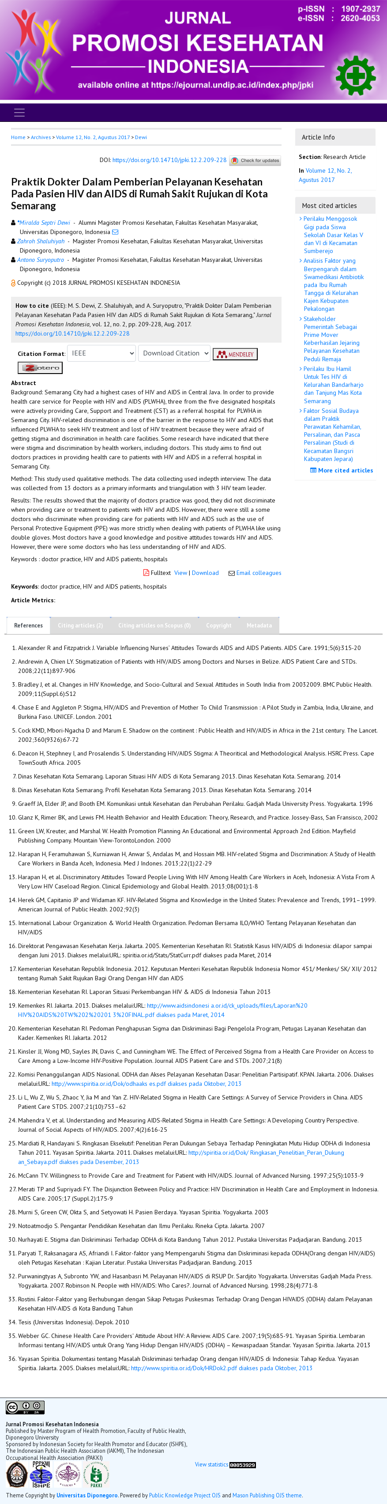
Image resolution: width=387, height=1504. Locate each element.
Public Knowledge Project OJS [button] (185, 1495)
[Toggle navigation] (19, 112)
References (28, 625)
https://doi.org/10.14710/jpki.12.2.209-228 (170, 160)
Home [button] (18, 137)
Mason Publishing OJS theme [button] (267, 1495)
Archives (41, 137)
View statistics (211, 1464)
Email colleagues (259, 573)
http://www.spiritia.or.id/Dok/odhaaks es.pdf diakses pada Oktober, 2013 (147, 1084)
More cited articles (342, 470)
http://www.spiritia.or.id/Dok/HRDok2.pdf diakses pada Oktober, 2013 (222, 1368)
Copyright (219, 625)
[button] (14, 283)
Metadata (259, 625)
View (180, 573)
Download (205, 573)
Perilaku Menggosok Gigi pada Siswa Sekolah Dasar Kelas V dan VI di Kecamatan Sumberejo (332, 235)
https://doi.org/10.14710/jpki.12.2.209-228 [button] (72, 333)
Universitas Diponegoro (87, 1495)
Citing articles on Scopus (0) (154, 625)
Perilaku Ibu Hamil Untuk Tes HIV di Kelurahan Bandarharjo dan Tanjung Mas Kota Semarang (333, 385)
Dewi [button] (141, 137)
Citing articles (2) (80, 625)
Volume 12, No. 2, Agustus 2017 (93, 137)
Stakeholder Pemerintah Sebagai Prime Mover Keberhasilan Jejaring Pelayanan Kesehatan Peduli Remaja (331, 339)
